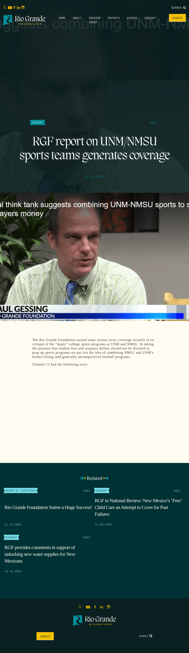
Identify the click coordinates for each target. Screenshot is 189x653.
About (77, 18)
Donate (177, 18)
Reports (114, 18)
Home (62, 18)
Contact (150, 18)
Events (132, 18)
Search (178, 7)
